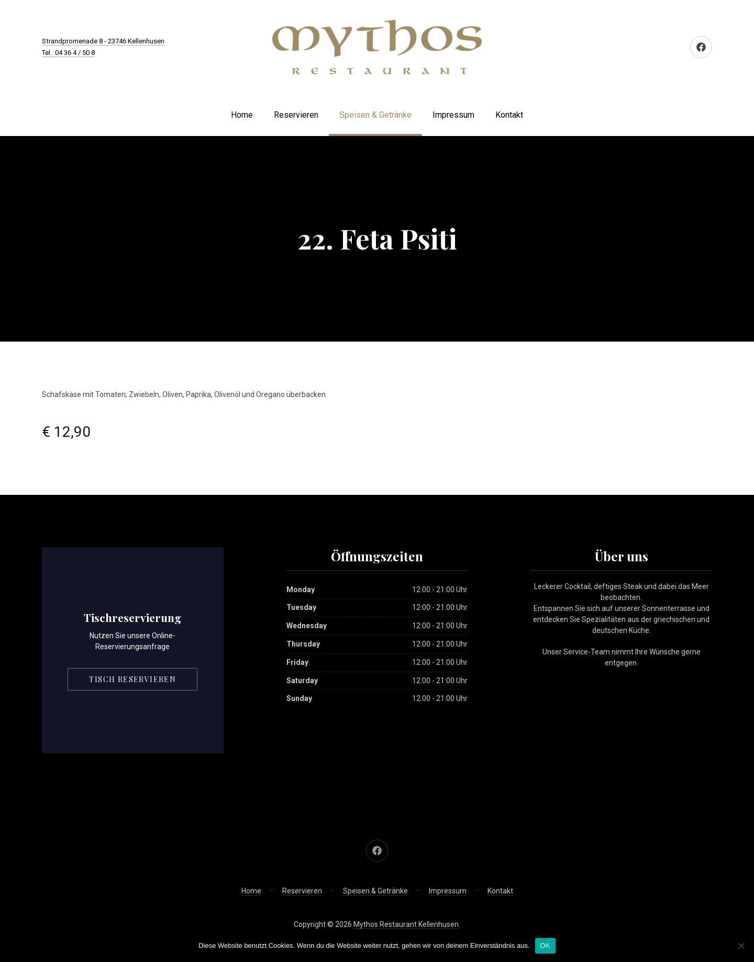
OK (545, 945)
